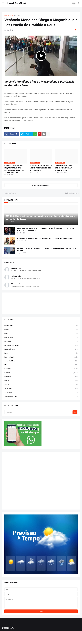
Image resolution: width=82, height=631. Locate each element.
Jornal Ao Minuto (16, 3)
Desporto (41, 341)
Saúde (41, 385)
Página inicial (8, 15)
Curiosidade (41, 337)
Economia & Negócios (41, 345)
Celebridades (41, 326)
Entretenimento (41, 349)
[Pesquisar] (39, 412)
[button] (3, 3)
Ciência (41, 329)
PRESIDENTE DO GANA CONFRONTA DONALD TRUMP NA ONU (63, 168)
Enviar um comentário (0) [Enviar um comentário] (41, 185)
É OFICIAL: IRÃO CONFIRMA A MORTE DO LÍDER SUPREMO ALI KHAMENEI (41, 168)
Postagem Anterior (10, 193)
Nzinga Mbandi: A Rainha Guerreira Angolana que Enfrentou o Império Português (45, 238)
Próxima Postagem (71, 193)
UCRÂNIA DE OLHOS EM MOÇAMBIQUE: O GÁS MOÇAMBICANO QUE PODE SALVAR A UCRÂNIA (14, 169)
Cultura (41, 333)
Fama (41, 353)
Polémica (41, 377)
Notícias (41, 373)
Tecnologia (41, 392)
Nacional (41, 369)
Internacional (41, 357)
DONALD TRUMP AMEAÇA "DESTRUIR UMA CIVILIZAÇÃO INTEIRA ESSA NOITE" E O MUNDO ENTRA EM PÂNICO (45, 229)
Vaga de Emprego (41, 396)
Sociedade (41, 388)
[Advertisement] (41, 480)
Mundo (41, 365)
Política (17, 15)
